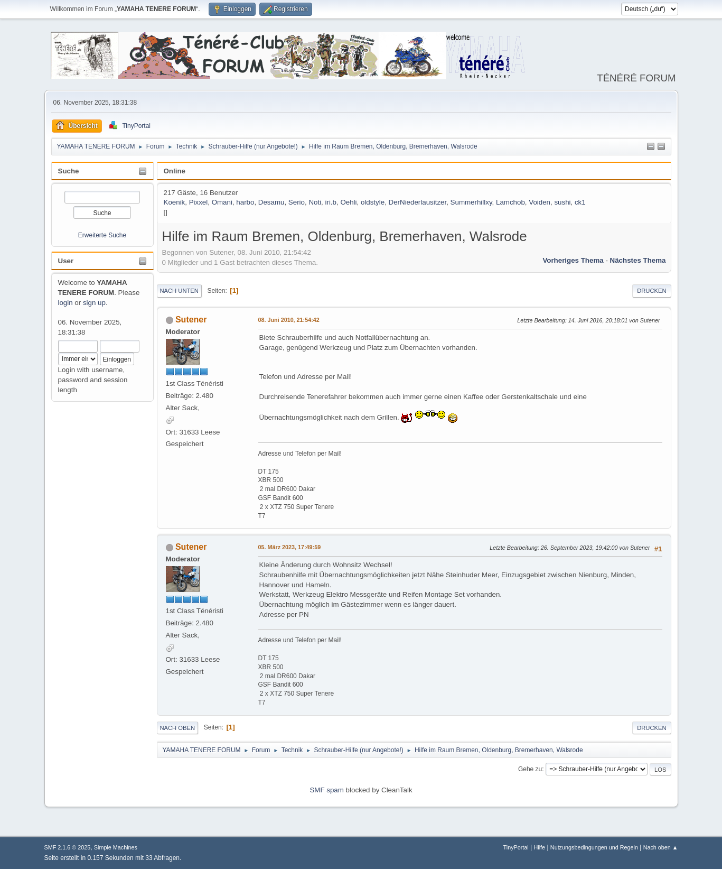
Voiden (539, 202)
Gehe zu (530, 769)
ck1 (580, 202)
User (66, 261)
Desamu (271, 202)
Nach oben (177, 728)
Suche (68, 171)
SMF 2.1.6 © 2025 (67, 847)
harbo (245, 202)
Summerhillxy (471, 202)
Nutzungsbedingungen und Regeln (594, 847)
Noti (314, 202)
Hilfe (539, 847)
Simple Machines (115, 847)
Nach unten (179, 291)
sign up (94, 303)
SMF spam (326, 790)
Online (174, 171)
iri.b (330, 202)
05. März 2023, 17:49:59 (289, 547)
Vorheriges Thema (572, 260)
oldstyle (373, 202)
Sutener (191, 319)
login (65, 303)
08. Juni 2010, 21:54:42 (289, 320)
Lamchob (510, 202)
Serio (296, 202)
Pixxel (198, 202)
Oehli (348, 202)
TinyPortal (516, 847)
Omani (222, 202)
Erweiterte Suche (102, 235)
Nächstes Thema (638, 260)
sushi (562, 202)
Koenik (174, 202)
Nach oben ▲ (660, 847)
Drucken (651, 291)
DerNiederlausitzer (418, 202)
